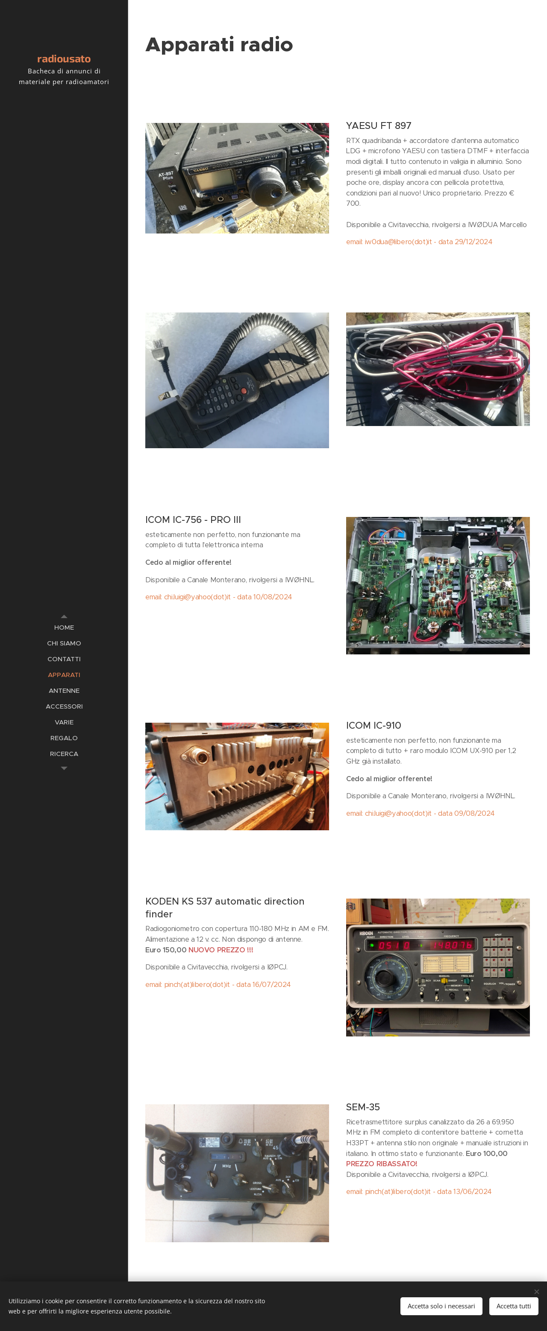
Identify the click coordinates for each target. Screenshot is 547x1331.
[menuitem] (64, 627)
